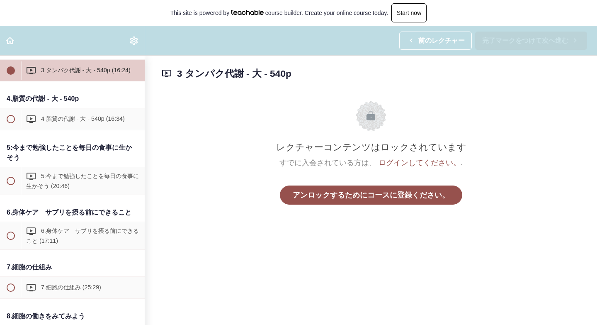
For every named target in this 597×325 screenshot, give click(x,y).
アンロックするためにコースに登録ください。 (371, 195)
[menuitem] (134, 40)
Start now (409, 13)
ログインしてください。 (420, 163)
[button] (10, 40)
